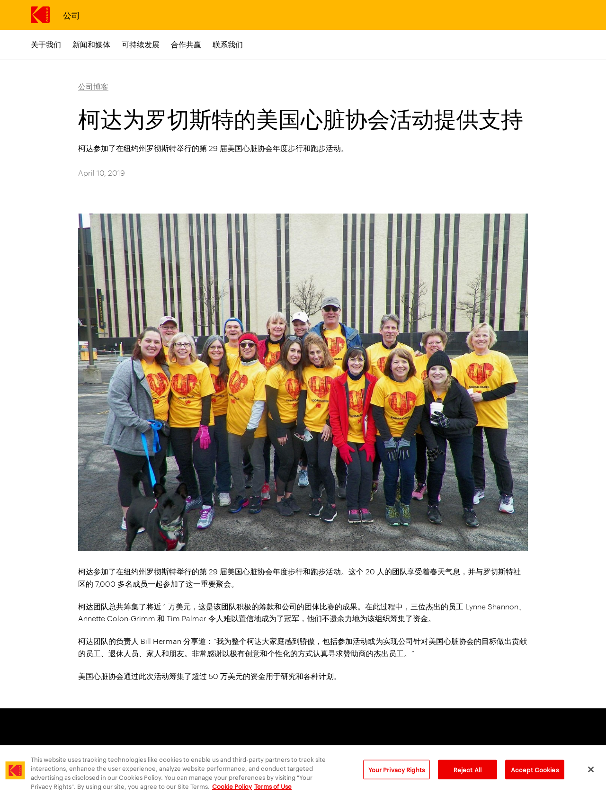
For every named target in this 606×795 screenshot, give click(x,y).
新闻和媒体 (91, 44)
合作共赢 (186, 44)
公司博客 (93, 86)
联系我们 (228, 44)
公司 (71, 14)
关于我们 (46, 44)
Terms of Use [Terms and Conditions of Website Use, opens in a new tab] (273, 790)
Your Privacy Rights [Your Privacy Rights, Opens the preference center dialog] (396, 773)
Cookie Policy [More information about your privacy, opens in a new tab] (232, 790)
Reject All (467, 773)
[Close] (590, 773)
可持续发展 (141, 44)
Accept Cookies (535, 773)
